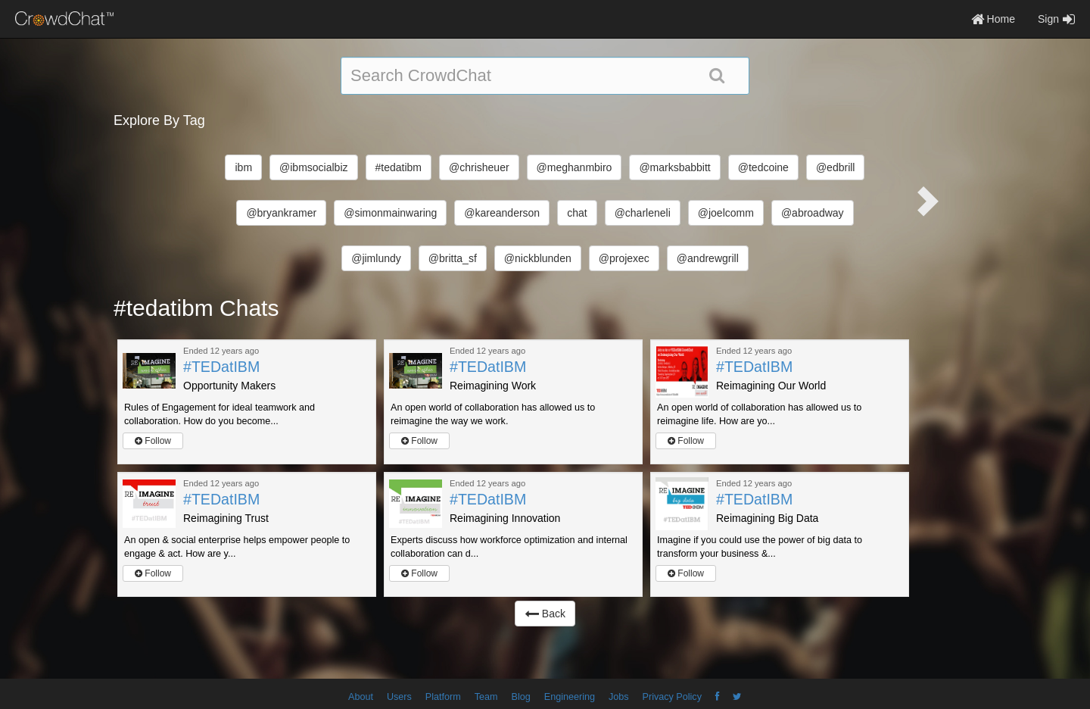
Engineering (569, 697)
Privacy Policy (672, 697)
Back (545, 613)
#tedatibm (398, 167)
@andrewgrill (708, 258)
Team (486, 697)
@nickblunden (537, 258)
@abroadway (812, 213)
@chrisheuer (479, 167)
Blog (521, 697)
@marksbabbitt (674, 167)
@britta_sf (452, 258)
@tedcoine (763, 167)
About (360, 697)
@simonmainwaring (390, 213)
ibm (243, 167)
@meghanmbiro (574, 167)
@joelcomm (726, 213)
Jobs (619, 697)
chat (577, 213)
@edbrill (835, 167)
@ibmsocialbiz (313, 167)
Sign (1056, 19)
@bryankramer (281, 213)
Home (993, 19)
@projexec (624, 258)
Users (399, 697)
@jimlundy (376, 258)
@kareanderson (502, 213)
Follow (153, 441)
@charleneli (643, 213)
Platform (443, 697)
